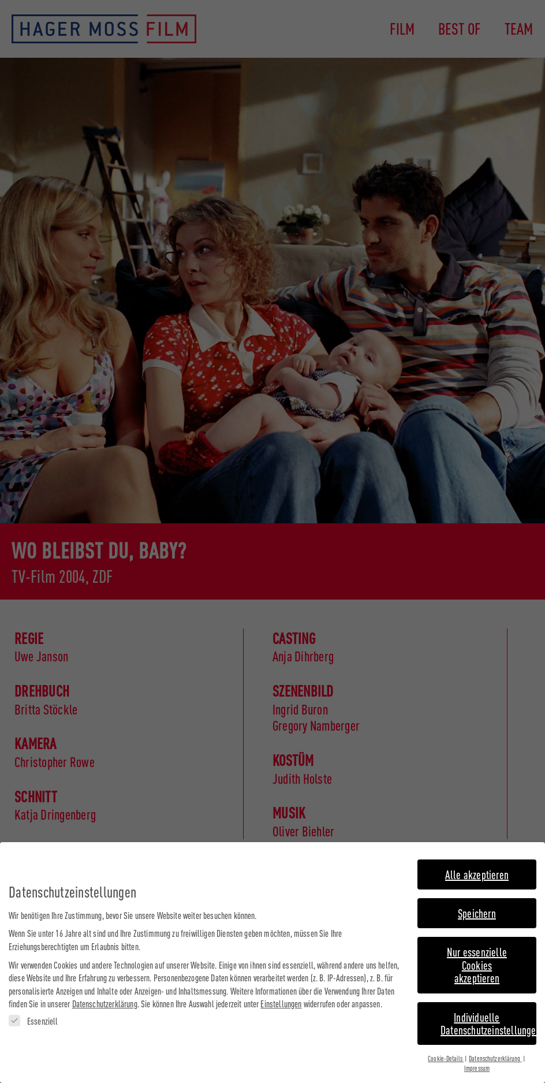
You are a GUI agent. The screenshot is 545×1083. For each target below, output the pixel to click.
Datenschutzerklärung (104, 1002)
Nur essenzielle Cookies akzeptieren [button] (477, 963)
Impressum (477, 1066)
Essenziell (33, 1020)
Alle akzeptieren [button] (477, 872)
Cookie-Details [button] (446, 1057)
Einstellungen (280, 1002)
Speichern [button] (477, 912)
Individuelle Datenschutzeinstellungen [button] (488, 1021)
